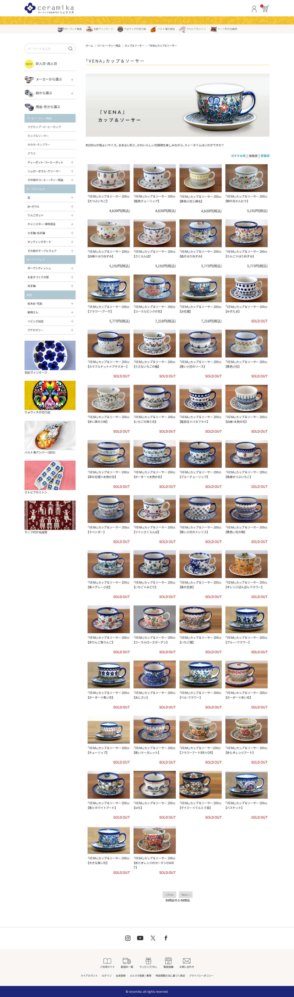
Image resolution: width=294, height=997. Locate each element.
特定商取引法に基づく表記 (170, 975)
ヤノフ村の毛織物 (223, 28)
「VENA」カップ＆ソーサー (162, 45)
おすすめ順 (238, 156)
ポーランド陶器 (69, 28)
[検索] (70, 48)
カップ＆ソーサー (134, 45)
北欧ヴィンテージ (99, 28)
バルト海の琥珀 (162, 28)
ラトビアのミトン (192, 28)
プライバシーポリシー (201, 975)
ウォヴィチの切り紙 (131, 28)
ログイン (107, 975)
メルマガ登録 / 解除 (140, 975)
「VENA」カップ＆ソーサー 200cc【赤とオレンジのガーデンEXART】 (154, 862)
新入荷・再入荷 (40, 64)
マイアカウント (89, 975)
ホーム (89, 45)
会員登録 (121, 975)
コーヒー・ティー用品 (108, 45)
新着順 (265, 156)
